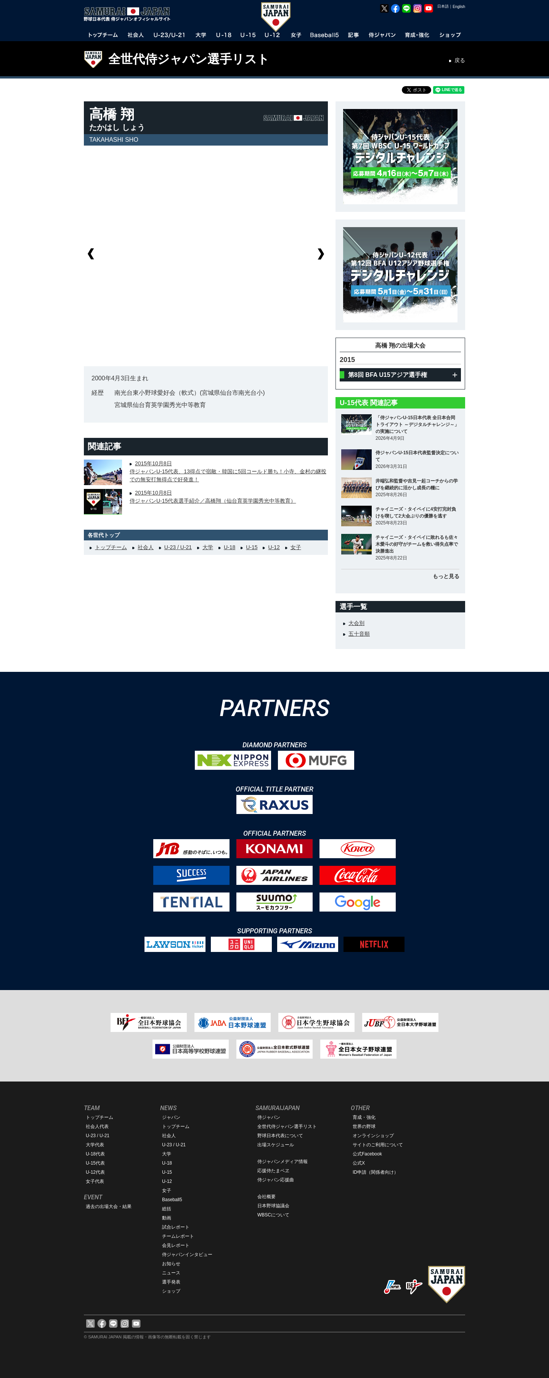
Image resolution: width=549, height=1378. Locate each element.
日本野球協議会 (273, 1205)
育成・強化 (364, 1117)
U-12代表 (95, 1172)
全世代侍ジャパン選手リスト (189, 59)
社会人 (146, 547)
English (459, 7)
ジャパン (171, 1117)
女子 (296, 547)
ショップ (171, 1291)
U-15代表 (95, 1163)
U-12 (273, 547)
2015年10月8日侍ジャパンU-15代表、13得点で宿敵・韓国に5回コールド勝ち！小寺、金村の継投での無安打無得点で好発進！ (228, 471)
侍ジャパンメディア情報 (282, 1161)
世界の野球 (364, 1126)
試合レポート (175, 1227)
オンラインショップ (373, 1135)
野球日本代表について (280, 1135)
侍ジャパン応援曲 (275, 1180)
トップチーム (111, 547)
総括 (166, 1208)
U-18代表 (95, 1154)
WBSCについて (273, 1215)
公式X (359, 1163)
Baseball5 (172, 1199)
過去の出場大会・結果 (109, 1206)
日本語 (443, 6)
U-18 (229, 547)
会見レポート (175, 1245)
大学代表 (95, 1144)
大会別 (356, 623)
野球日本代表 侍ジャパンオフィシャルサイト (129, 14)
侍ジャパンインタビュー (187, 1254)
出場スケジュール (275, 1144)
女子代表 (95, 1181)
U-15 (251, 547)
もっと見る (446, 576)
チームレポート (178, 1236)
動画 (166, 1218)
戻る (459, 60)
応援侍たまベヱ (273, 1170)
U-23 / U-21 (178, 547)
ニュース (171, 1272)
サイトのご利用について (378, 1144)
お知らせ (171, 1263)
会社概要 (266, 1196)
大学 (207, 547)
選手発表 (171, 1282)
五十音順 (359, 634)
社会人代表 (97, 1126)
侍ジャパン (268, 1117)
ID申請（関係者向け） (375, 1172)
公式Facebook (367, 1154)
